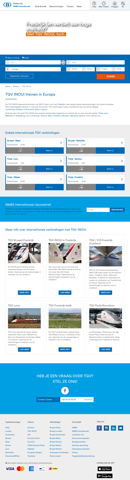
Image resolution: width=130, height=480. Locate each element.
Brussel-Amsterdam (57, 435)
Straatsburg (20, 116)
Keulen (8, 445)
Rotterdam (9, 452)
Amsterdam (10, 435)
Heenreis (74, 69)
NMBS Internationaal (80, 431)
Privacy (75, 452)
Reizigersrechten (79, 442)
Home (7, 86)
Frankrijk (61, 104)
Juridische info (78, 435)
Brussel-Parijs (55, 428)
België (95, 107)
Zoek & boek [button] (40, 6)
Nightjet (31, 449)
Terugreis (104, 69)
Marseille (9, 116)
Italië (37, 109)
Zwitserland (29, 109)
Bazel (50, 116)
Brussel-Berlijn (55, 445)
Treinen (16, 86)
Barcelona (74, 116)
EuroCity (31, 442)
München (65, 116)
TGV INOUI (32, 431)
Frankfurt (57, 116)
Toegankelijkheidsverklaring (83, 456)
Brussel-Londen (56, 431)
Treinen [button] (70, 6)
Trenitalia (31, 456)
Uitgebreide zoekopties (19, 76)
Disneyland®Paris (12, 456)
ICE (29, 435)
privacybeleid (22, 214)
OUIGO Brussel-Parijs (36, 445)
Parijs (101, 113)
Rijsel (7, 442)
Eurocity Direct (34, 438)
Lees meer (65, 293)
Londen (8, 431)
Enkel (25, 58)
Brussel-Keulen (56, 442)
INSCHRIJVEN (117, 210)
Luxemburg (9, 109)
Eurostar (31, 428)
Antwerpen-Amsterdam (59, 452)
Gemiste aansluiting (80, 445)
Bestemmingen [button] (56, 6)
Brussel (37, 116)
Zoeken (111, 77)
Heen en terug (12, 58)
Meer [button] (79, 6)
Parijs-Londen (55, 456)
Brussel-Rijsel (55, 438)
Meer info (24, 293)
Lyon (106, 113)
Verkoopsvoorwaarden (81, 449)
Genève (44, 116)
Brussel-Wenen (56, 449)
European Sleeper (35, 452)
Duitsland (19, 109)
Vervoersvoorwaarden (80, 438)
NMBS (74, 428)
